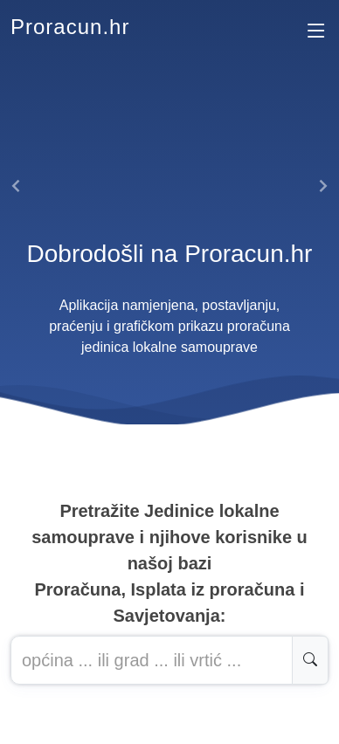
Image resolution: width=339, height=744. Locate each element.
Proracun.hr (69, 26)
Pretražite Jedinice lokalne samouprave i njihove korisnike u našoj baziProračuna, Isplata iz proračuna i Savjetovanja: (169, 563)
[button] (17, 186)
